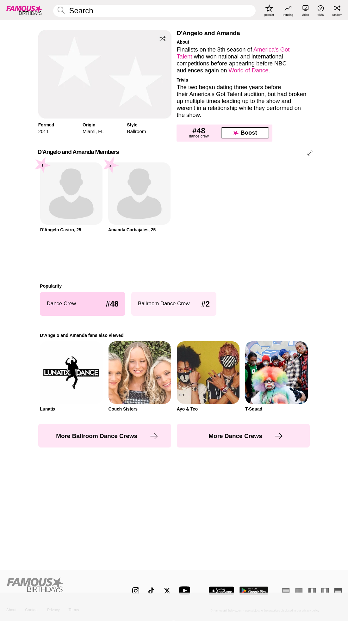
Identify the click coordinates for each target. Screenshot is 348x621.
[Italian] (325, 590)
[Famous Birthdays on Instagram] (135, 590)
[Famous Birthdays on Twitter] (167, 590)
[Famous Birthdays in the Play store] (253, 591)
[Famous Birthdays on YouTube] (186, 590)
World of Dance (248, 70)
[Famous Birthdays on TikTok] (151, 590)
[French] (312, 590)
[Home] (59, 586)
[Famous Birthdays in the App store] (221, 591)
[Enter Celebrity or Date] (154, 11)
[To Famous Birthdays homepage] (24, 10)
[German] (338, 590)
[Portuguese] (299, 590)
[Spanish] (285, 590)
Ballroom (136, 131)
